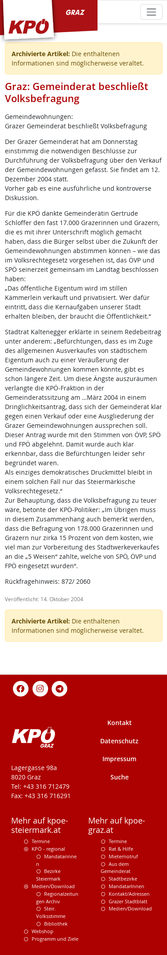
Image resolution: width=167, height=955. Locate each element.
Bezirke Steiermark (48, 875)
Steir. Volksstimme (50, 912)
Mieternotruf (123, 856)
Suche (119, 777)
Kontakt (119, 722)
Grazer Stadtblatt (128, 901)
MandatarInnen (126, 886)
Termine (41, 841)
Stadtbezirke (123, 878)
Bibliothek (56, 923)
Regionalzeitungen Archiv (57, 897)
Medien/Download (53, 886)
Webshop (42, 931)
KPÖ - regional (48, 848)
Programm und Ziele (55, 938)
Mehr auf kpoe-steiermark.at (39, 825)
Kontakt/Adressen (129, 893)
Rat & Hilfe (121, 848)
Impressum (119, 758)
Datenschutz (119, 741)
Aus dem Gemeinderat (115, 868)
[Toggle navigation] (151, 12)
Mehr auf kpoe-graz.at (116, 825)
